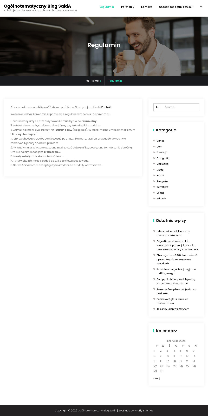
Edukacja (162, 152)
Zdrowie (161, 198)
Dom (159, 146)
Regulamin (107, 7)
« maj (156, 378)
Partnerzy (127, 7)
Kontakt (146, 7)
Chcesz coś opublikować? (176, 7)
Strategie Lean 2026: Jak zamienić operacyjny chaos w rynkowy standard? (177, 259)
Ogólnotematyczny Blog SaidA (37, 6)
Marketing (163, 164)
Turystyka (162, 187)
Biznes (160, 140)
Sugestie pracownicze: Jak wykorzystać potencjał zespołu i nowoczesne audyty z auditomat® (177, 245)
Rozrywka (162, 181)
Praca (160, 175)
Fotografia (163, 158)
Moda (160, 169)
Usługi (160, 192)
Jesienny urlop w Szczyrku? (173, 309)
